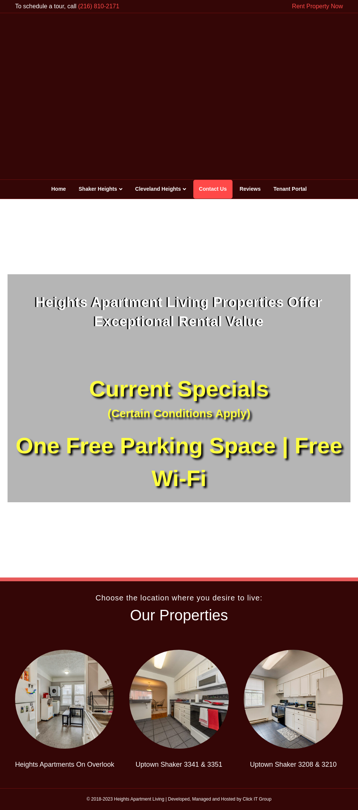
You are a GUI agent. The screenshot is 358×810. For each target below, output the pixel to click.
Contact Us (213, 189)
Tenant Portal (290, 189)
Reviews (250, 189)
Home (58, 189)
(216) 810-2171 (98, 6)
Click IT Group (257, 799)
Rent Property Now (317, 6)
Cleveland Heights (158, 189)
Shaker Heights (98, 189)
